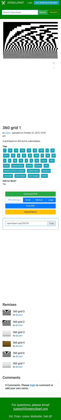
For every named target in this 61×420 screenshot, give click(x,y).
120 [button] (22, 150)
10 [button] (10, 150)
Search (43, 12)
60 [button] (15, 161)
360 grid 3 (19, 332)
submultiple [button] (20, 176)
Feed (45, 416)
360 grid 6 (19, 353)
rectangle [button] (8, 176)
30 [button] (24, 155)
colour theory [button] (17, 166)
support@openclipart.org (30, 409)
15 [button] (29, 150)
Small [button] (28, 200)
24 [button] (13, 155)
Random (53, 12)
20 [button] (53, 150)
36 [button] (30, 155)
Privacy (17, 416)
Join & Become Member (46, 2)
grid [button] (46, 166)
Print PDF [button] (30, 206)
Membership (36, 416)
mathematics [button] (33, 171)
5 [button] (4, 161)
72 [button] (21, 161)
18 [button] (35, 150)
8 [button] (26, 161)
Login (29, 2)
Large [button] (50, 200)
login (33, 385)
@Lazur (19, 315)
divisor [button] (38, 166)
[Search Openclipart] (20, 12)
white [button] (44, 176)
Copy (51, 223)
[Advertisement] (30, 93)
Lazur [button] (44, 161)
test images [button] (33, 176)
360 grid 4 (19, 342)
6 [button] (9, 161)
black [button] (6, 166)
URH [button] (52, 161)
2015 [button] (6, 155)
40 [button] (48, 155)
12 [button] (16, 150)
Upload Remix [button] (30, 212)
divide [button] (29, 166)
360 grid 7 (19, 363)
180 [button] (41, 150)
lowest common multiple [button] (14, 171)
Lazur (7, 133)
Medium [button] (39, 200)
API (50, 416)
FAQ (11, 416)
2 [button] (47, 150)
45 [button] (54, 155)
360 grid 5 (19, 311)
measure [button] (46, 171)
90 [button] (37, 161)
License (25, 416)
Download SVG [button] (30, 194)
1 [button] (4, 150)
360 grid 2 (19, 321)
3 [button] (18, 155)
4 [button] (42, 155)
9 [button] (31, 161)
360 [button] (36, 155)
